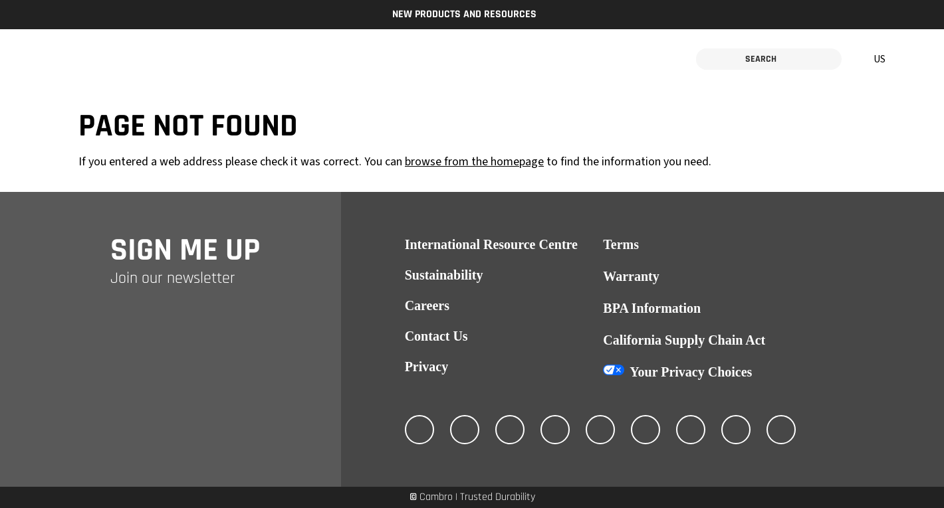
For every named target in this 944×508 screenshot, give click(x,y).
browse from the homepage (474, 161)
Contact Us (436, 336)
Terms (621, 244)
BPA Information (652, 308)
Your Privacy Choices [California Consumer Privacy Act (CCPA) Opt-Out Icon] (691, 372)
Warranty (631, 276)
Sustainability (444, 275)
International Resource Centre (491, 244)
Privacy (427, 366)
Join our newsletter (172, 278)
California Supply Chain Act (684, 340)
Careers (427, 305)
